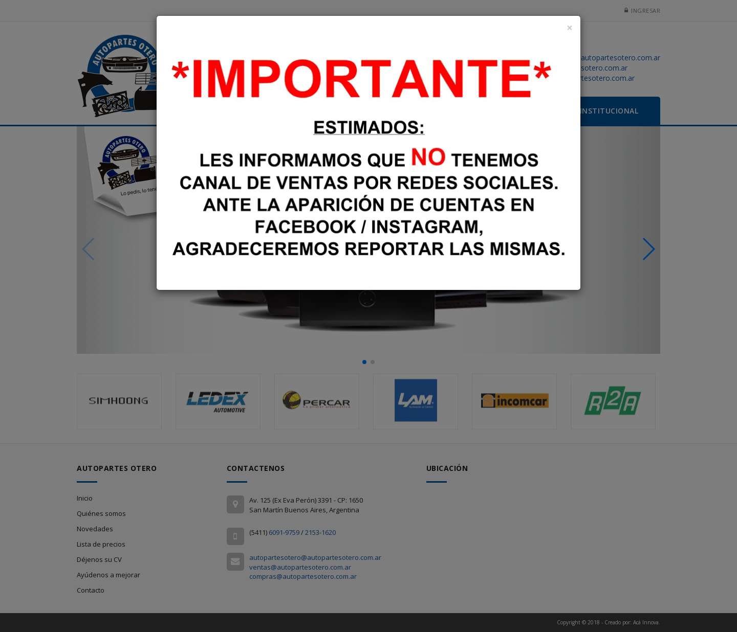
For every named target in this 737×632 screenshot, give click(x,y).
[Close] (570, 27)
